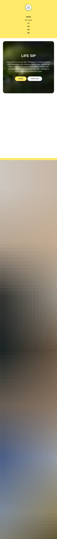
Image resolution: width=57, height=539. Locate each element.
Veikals (28, 17)
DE (28, 33)
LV (28, 23)
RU (28, 29)
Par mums (28, 20)
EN (28, 26)
